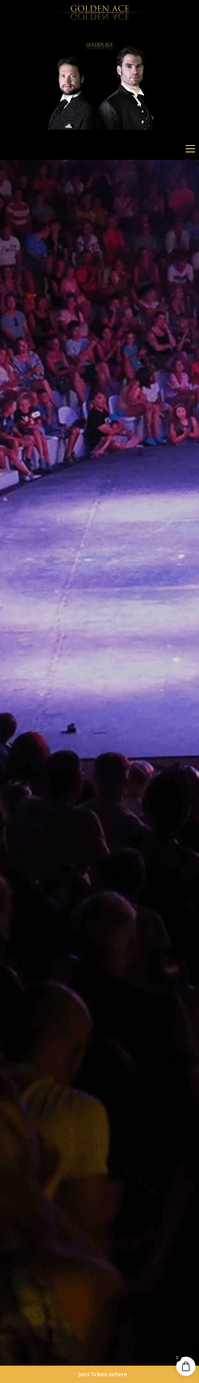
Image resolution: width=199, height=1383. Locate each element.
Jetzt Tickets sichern (99, 1374)
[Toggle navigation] (190, 149)
